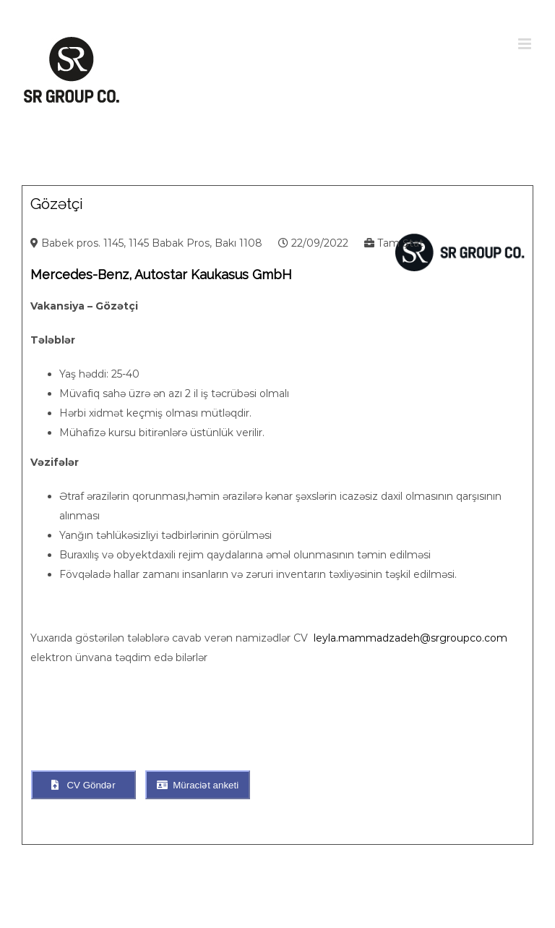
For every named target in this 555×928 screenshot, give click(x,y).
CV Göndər (83, 785)
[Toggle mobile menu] (525, 43)
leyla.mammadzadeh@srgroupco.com (410, 637)
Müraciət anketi (197, 785)
